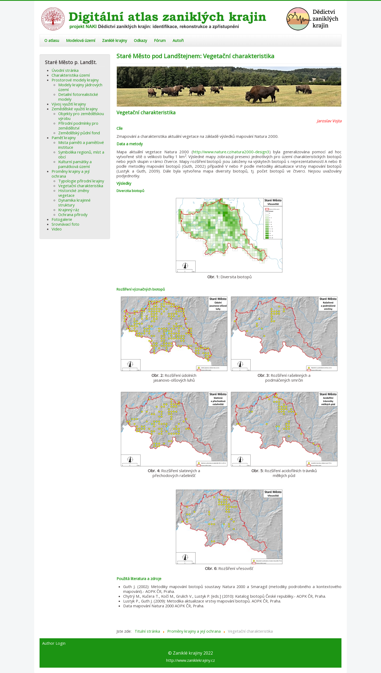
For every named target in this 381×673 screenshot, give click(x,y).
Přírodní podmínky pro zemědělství (78, 125)
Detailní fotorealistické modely (78, 97)
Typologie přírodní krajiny (81, 180)
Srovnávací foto (65, 224)
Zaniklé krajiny (114, 40)
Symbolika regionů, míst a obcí (81, 154)
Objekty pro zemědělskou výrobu (81, 116)
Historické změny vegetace (73, 193)
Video (57, 229)
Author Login (53, 643)
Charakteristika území (71, 75)
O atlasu (51, 40)
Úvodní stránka (65, 70)
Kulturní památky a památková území (75, 164)
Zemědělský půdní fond (79, 132)
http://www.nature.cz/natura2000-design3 (231, 151)
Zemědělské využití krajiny (75, 108)
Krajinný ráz (68, 209)
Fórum (160, 40)
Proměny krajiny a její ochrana (71, 174)
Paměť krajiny (64, 137)
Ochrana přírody (72, 214)
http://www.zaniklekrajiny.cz (190, 660)
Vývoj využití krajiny (69, 104)
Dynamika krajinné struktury (74, 202)
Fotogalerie (62, 219)
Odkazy (140, 40)
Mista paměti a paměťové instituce (81, 145)
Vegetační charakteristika (80, 185)
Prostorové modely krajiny (75, 80)
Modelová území (80, 40)
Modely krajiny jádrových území (80, 87)
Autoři (178, 40)
